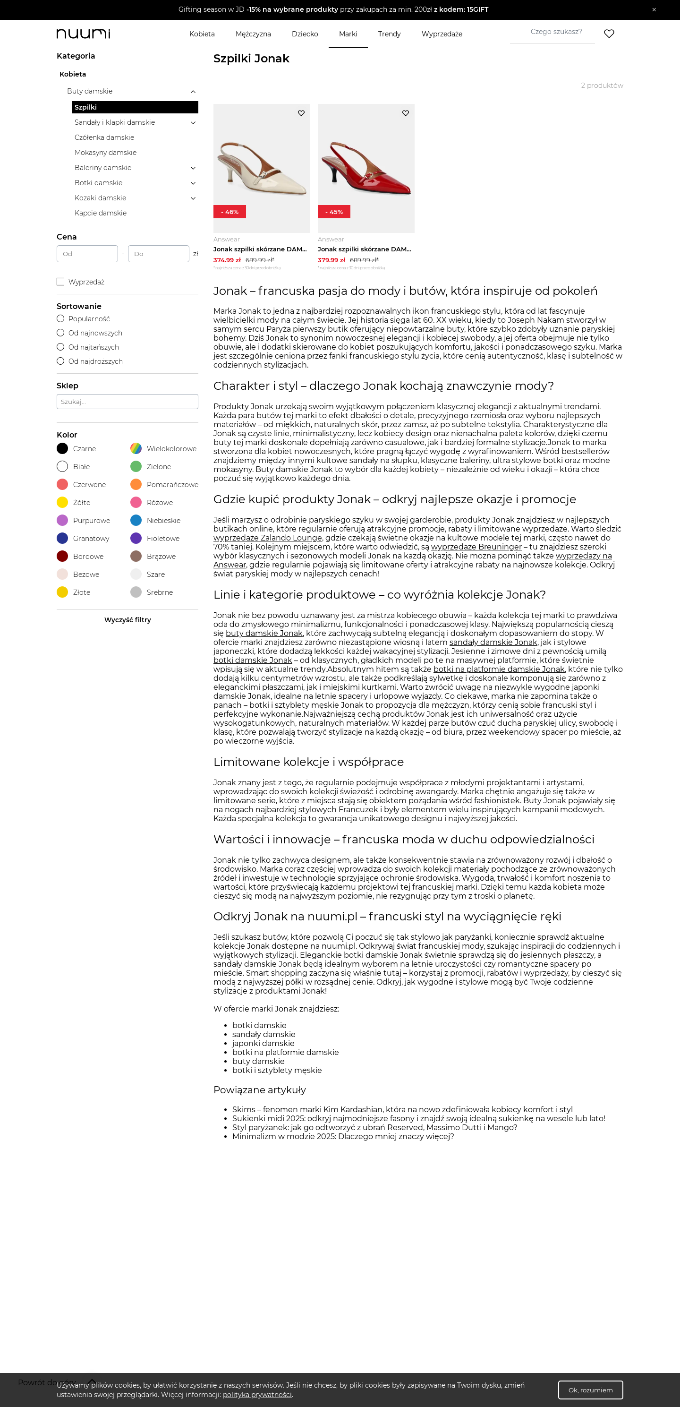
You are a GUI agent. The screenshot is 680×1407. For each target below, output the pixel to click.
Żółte (73, 502)
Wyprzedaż (80, 282)
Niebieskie (155, 520)
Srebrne (151, 592)
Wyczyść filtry (127, 620)
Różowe (151, 502)
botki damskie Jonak (252, 661)
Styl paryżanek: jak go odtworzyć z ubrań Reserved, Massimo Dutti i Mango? (375, 1128)
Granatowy (83, 538)
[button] (333, 10)
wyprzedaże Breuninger (476, 547)
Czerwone (81, 484)
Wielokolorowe (163, 448)
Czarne (76, 448)
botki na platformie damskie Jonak (499, 670)
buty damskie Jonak (264, 634)
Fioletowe (154, 538)
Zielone (150, 466)
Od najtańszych (88, 347)
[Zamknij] (654, 10)
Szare (147, 574)
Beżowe (78, 574)
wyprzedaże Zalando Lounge (267, 538)
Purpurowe (83, 520)
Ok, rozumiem (591, 1390)
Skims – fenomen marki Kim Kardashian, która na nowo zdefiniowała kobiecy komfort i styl (402, 1111)
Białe (73, 466)
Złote (73, 592)
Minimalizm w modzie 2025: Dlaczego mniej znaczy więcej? (343, 1137)
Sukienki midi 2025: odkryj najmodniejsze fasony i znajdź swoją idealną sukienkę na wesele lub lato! (418, 1119)
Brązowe (153, 556)
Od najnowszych (89, 333)
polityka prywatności (257, 1394)
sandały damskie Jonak (493, 643)
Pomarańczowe (164, 484)
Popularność (83, 319)
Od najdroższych (90, 361)
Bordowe (80, 556)
